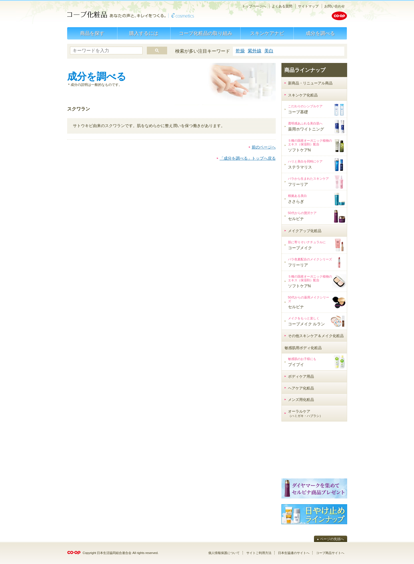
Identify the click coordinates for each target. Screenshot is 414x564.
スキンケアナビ (267, 33)
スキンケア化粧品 (303, 95)
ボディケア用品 (301, 376)
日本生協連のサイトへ (293, 553)
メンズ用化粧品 (301, 399)
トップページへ (254, 6)
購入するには (143, 33)
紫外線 (254, 50)
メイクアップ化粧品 (304, 231)
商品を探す (92, 33)
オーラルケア (305, 413)
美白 (268, 50)
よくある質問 (282, 6)
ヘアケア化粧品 (301, 388)
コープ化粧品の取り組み (205, 33)
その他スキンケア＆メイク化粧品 (316, 336)
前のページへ (264, 147)
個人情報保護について (224, 553)
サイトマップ (308, 6)
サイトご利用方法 (258, 553)
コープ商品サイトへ (330, 553)
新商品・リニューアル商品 (310, 83)
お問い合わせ (334, 6)
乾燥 (240, 50)
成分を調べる (320, 33)
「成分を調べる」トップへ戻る (248, 158)
